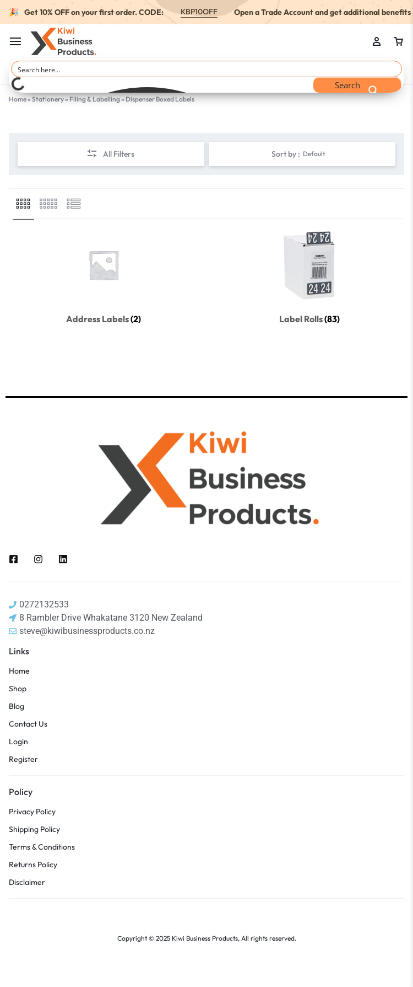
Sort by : (298, 154)
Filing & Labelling (94, 99)
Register (23, 759)
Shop (17, 688)
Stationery (48, 99)
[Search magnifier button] (357, 85)
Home (17, 99)
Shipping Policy (34, 829)
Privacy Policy (32, 812)
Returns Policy (33, 864)
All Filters (110, 154)
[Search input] (207, 69)
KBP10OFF (199, 12)
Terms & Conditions (42, 847)
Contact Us (28, 724)
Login (18, 741)
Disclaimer (27, 882)
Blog (16, 706)
